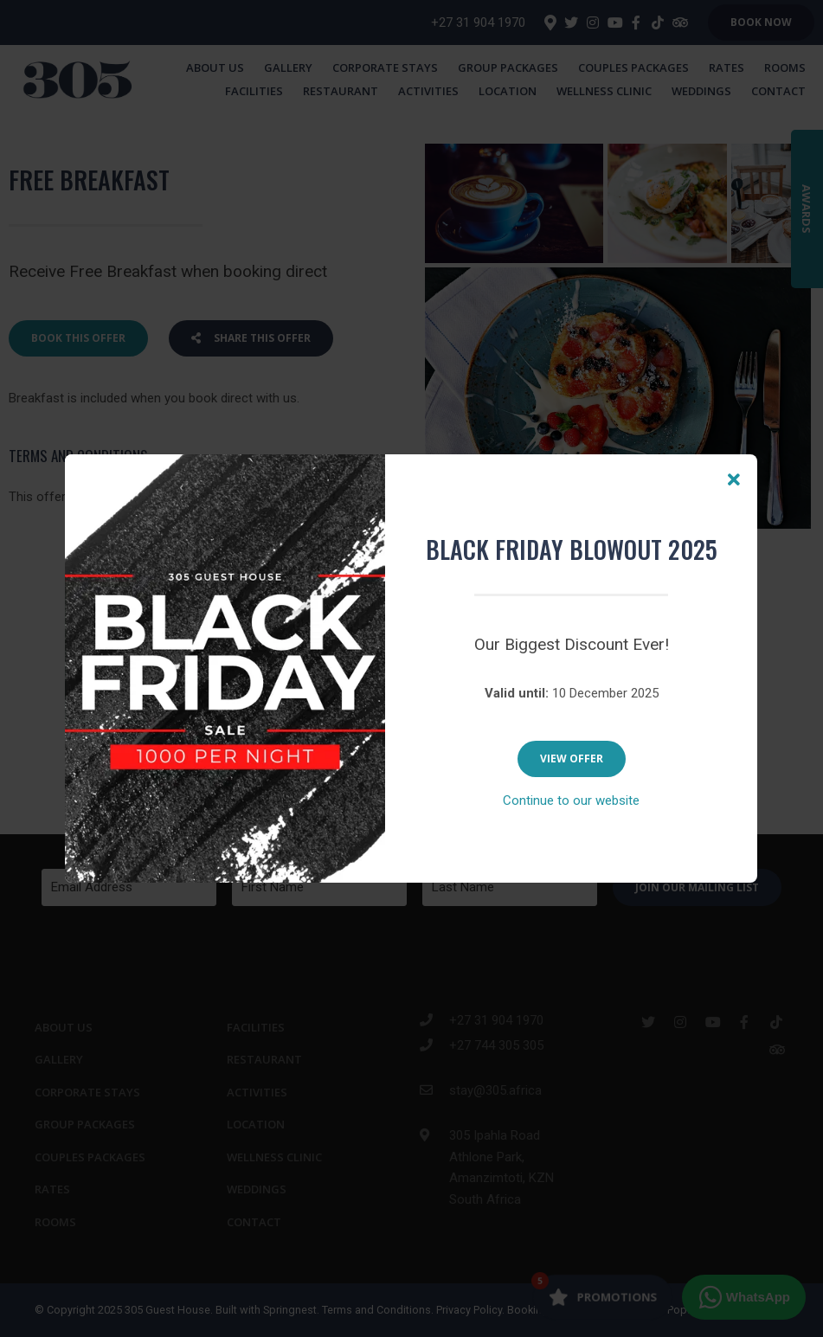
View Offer (571, 758)
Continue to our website (571, 800)
